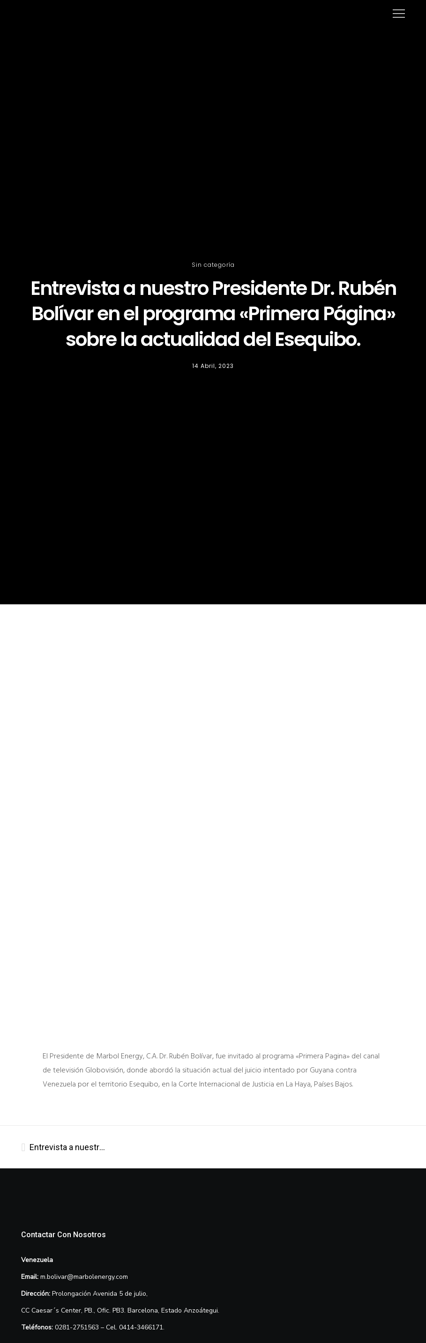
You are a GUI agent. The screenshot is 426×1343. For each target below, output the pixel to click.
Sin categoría (213, 265)
